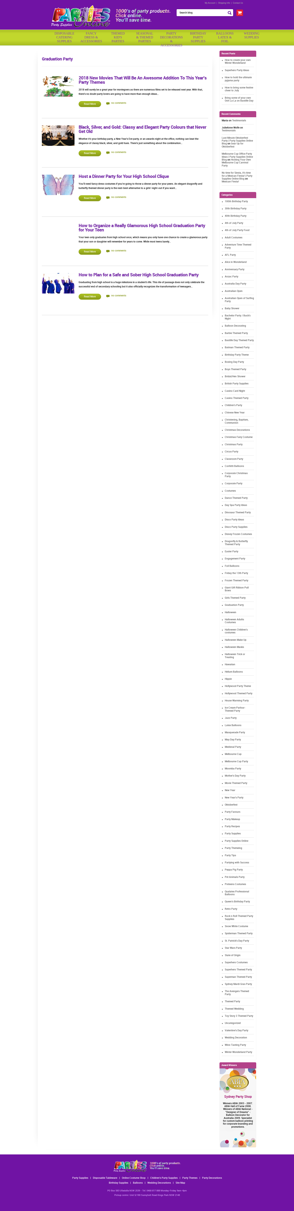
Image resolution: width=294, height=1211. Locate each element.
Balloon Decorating (235, 326)
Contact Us (238, 3)
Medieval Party (233, 747)
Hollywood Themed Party (238, 693)
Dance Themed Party (236, 498)
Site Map (180, 1183)
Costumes (230, 491)
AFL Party (230, 255)
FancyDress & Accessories (91, 37)
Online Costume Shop (134, 1178)
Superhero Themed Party (238, 969)
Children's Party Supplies (164, 1178)
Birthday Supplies (118, 1183)
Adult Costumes (233, 237)
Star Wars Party (233, 948)
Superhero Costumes (236, 962)
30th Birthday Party (235, 208)
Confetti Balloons (234, 466)
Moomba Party (233, 768)
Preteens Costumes (235, 884)
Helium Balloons (234, 672)
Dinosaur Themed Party (238, 512)
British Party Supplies (236, 383)
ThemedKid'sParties (118, 37)
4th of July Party (234, 223)
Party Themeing (233, 848)
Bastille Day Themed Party (239, 340)
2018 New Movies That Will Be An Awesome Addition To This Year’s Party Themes (143, 80)
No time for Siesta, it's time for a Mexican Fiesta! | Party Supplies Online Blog (237, 176)
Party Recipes (232, 826)
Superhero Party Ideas (237, 70)
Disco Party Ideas (234, 519)
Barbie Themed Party (236, 333)
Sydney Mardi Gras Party (238, 984)
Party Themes (189, 1178)
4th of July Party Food (237, 230)
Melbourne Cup (233, 754)
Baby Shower (232, 308)
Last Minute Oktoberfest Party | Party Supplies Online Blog (237, 141)
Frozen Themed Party (236, 580)
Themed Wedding (234, 1009)
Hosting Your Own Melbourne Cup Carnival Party (236, 162)
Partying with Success (237, 862)
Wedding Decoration (236, 1037)
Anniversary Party (234, 269)
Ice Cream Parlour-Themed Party (235, 709)
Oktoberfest (231, 805)
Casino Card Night (235, 391)
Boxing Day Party (234, 362)
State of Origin (233, 955)
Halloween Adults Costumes (234, 621)
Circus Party (231, 451)
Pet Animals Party (235, 877)
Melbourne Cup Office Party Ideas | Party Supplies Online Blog (237, 157)
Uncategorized (233, 1023)
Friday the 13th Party (236, 573)
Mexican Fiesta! (230, 181)
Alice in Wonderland (236, 262)
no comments (118, 103)
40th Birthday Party (235, 216)
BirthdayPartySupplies (198, 37)
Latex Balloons (233, 725)
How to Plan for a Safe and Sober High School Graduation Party (139, 275)
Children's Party (233, 405)
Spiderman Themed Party (239, 933)
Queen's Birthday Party (237, 901)
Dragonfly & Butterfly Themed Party (236, 543)
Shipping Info (224, 3)
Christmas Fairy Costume (239, 437)
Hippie (228, 679)
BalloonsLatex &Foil (225, 37)
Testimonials (239, 120)
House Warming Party (237, 700)
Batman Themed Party (237, 347)
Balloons (138, 1183)
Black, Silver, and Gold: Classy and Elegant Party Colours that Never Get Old (142, 129)
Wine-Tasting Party (235, 1045)
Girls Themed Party (235, 598)
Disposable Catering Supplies (64, 37)
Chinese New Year (235, 412)
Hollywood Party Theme (238, 686)
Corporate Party (233, 483)
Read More (90, 104)
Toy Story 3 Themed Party (239, 1016)
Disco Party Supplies (236, 527)
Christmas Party (234, 444)
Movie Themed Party (236, 783)
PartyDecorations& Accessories (171, 38)
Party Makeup (232, 819)
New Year (230, 790)
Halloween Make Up (235, 640)
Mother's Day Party (235, 776)
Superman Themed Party (238, 977)
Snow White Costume (236, 926)
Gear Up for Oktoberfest (232, 145)
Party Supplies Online (236, 841)
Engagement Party (235, 558)
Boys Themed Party (235, 369)
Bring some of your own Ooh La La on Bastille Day (239, 99)
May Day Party (233, 739)
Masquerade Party (235, 732)
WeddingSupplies (251, 35)
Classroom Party (234, 459)
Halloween (230, 612)
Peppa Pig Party (234, 869)
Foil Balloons (232, 566)
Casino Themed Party (236, 398)
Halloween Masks (234, 647)
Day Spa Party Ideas (236, 505)
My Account (210, 3)
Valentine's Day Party (236, 1030)
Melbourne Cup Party (236, 761)
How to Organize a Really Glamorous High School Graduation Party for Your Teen (142, 228)
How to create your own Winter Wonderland (238, 61)
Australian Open (234, 291)
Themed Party (232, 1001)
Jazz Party (231, 718)
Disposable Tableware (105, 1178)
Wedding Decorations (159, 1183)
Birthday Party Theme (237, 355)
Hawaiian (230, 664)
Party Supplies (233, 833)
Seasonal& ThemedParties (144, 37)
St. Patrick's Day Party (237, 941)
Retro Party (231, 909)
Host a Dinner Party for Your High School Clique (124, 176)
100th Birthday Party (236, 201)
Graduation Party (234, 605)
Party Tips (230, 855)
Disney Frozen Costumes (238, 534)
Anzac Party (231, 276)
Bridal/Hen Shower (235, 376)
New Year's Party (234, 797)
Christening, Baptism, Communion (236, 421)
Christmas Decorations (237, 430)
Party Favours (232, 812)
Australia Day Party (235, 283)
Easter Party (231, 551)
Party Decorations (212, 1178)
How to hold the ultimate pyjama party (238, 79)
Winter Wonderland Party (238, 1052)
